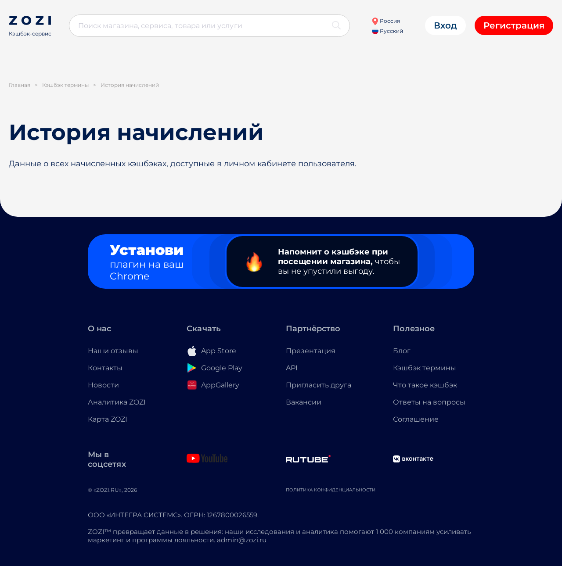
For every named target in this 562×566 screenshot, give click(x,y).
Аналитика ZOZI (117, 402)
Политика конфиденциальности (330, 490)
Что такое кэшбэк (425, 385)
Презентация (310, 351)
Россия (385, 21)
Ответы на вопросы (429, 402)
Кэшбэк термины (424, 368)
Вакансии (303, 402)
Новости (103, 385)
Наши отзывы (113, 351)
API (292, 368)
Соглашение (416, 419)
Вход (445, 25)
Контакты (105, 368)
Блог (402, 351)
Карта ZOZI (107, 419)
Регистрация (513, 25)
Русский (387, 31)
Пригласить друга (318, 385)
